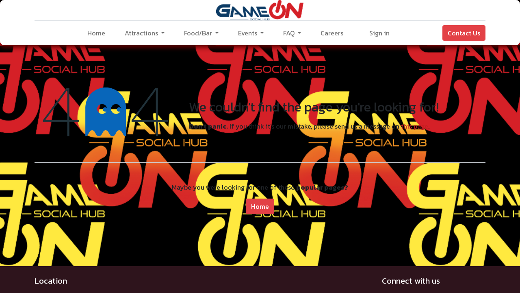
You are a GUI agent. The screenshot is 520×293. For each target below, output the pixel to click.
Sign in (379, 33)
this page (414, 126)
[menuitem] (96, 33)
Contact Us (464, 33)
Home (260, 206)
